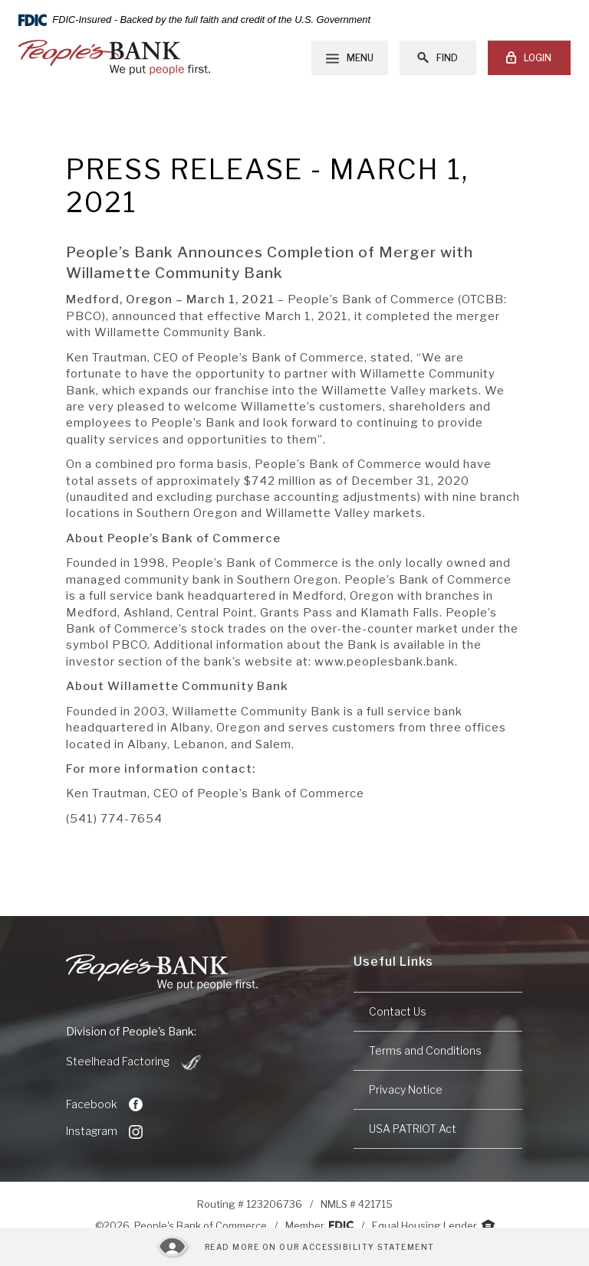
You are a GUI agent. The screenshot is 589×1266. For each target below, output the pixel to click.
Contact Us (397, 1011)
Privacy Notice (406, 1089)
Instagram (104, 1131)
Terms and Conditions (425, 1050)
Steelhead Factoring (134, 1062)
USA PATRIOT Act (412, 1128)
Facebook (104, 1104)
